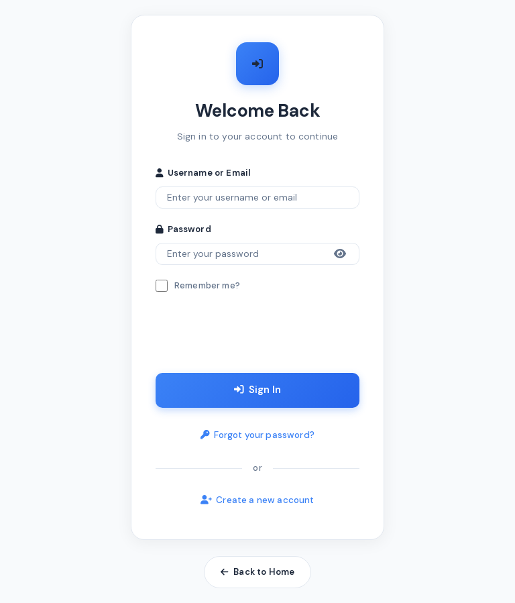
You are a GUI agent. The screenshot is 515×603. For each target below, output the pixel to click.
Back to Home (257, 572)
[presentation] (257, 336)
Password (183, 228)
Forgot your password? (257, 435)
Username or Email (203, 171)
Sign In (258, 390)
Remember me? (207, 285)
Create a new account (257, 500)
